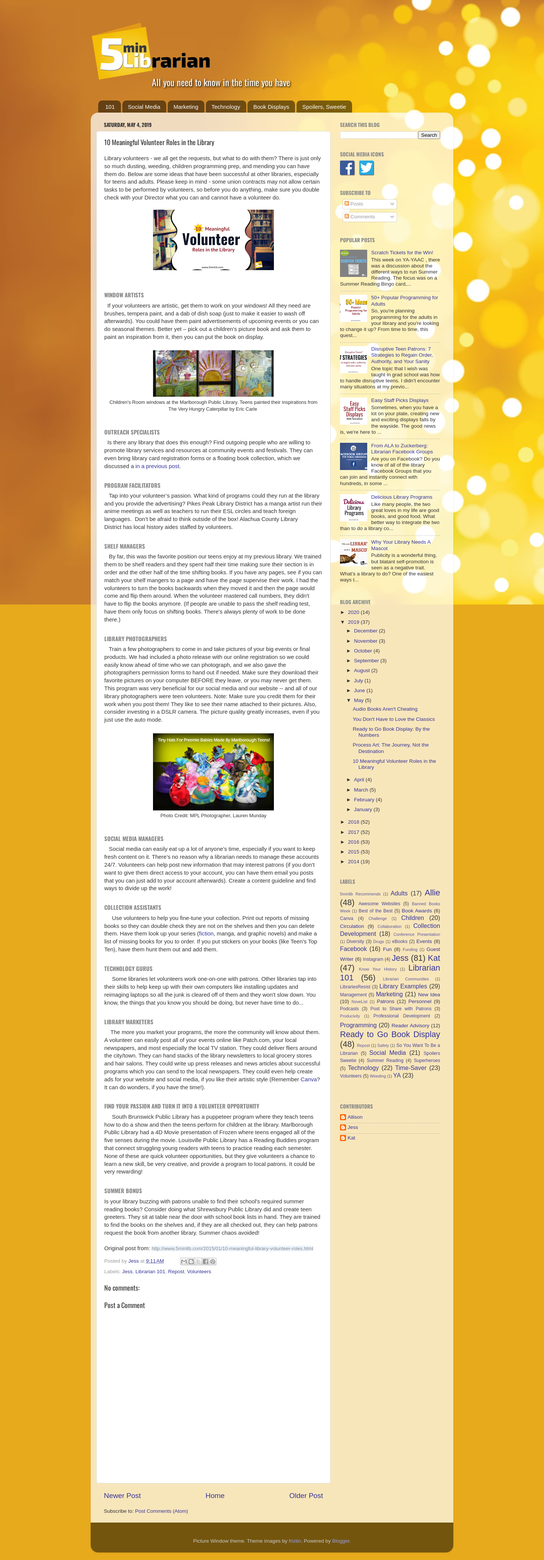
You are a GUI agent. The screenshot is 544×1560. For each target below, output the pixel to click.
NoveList (360, 1001)
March (361, 790)
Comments (360, 217)
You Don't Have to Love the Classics (394, 719)
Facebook (353, 948)
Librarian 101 (150, 1271)
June (360, 690)
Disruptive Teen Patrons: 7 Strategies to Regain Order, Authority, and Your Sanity (402, 355)
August (362, 670)
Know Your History (378, 969)
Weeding (378, 1076)
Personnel (419, 1001)
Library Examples (403, 986)
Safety (383, 1045)
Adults (399, 893)
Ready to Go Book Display (390, 1034)
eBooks (400, 941)
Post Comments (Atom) (161, 1511)
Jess (127, 1271)
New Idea (429, 994)
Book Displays (271, 107)
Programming (358, 1025)
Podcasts (349, 1008)
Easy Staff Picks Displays (399, 400)
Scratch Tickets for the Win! (402, 252)
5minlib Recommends (360, 894)
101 (110, 107)
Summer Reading (385, 1060)
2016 (354, 842)
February (365, 799)
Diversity (355, 941)
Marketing (185, 107)
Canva (309, 1079)
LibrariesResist (355, 986)
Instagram (373, 959)
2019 (354, 622)
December (366, 631)
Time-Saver (411, 1067)
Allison (355, 1117)
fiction (206, 934)
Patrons (385, 1001)
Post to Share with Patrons (401, 1008)
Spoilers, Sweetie (324, 107)
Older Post (306, 1496)
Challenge (377, 918)
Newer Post (122, 1496)
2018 (354, 822)
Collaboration (389, 926)
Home (215, 1496)
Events (424, 941)
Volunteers (199, 1271)
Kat (434, 958)
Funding (410, 949)
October (364, 651)
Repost (176, 1271)
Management (353, 994)
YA (397, 1075)
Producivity (350, 1016)
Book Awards (417, 911)
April (360, 779)
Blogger (340, 1541)
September (367, 660)
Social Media (144, 107)
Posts (354, 204)
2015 (354, 852)
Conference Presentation (416, 934)
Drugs (378, 941)
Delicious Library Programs (401, 497)
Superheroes (427, 1060)
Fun (387, 949)
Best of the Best (376, 911)
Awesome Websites (379, 903)
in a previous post (157, 466)
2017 (354, 832)
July (359, 680)
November (366, 641)
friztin (295, 1541)
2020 (354, 612)
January (364, 809)
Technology (226, 107)
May (359, 700)
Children (412, 917)
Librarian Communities (406, 979)
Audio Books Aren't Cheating (385, 709)
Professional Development (402, 1016)
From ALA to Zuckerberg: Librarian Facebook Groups (402, 449)
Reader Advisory (411, 1025)
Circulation (352, 926)
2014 (354, 861)
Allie (432, 892)
